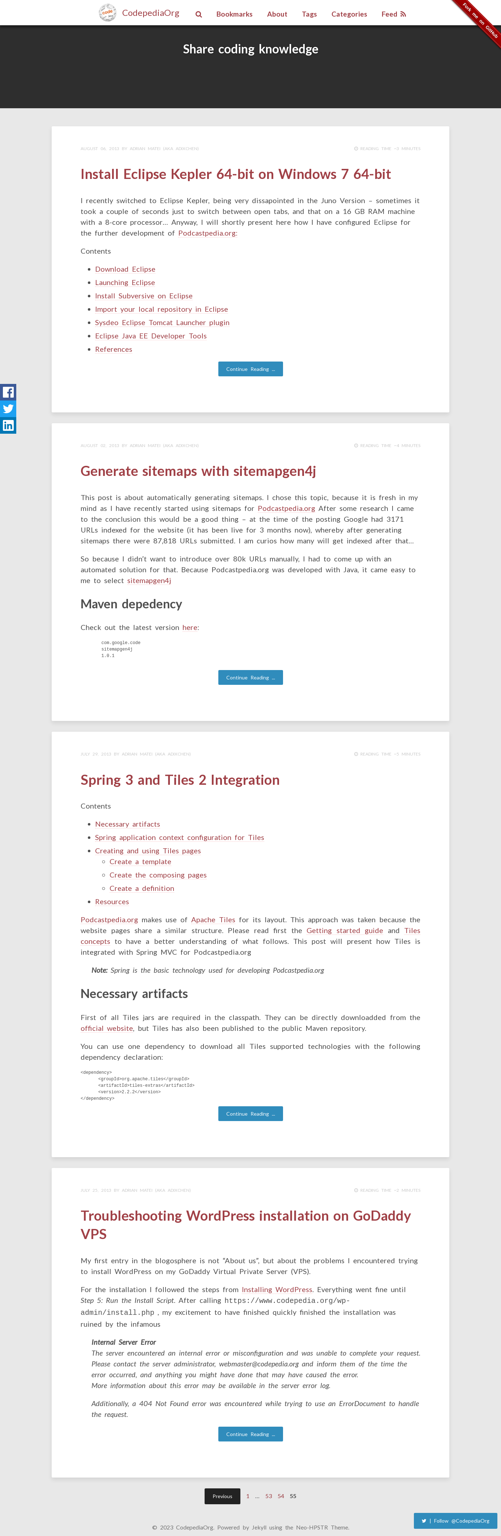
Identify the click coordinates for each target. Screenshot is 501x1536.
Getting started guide (345, 926)
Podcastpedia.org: (207, 231)
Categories (349, 14)
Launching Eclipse (125, 280)
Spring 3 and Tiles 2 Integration (180, 776)
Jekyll (259, 1520)
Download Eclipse (125, 267)
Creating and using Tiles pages (148, 847)
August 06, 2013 (100, 148)
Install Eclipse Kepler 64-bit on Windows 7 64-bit (236, 173)
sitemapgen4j (149, 577)
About (277, 14)
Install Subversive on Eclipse (144, 294)
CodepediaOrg (150, 12)
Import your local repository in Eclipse (161, 307)
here (190, 625)
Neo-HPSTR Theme (322, 1520)
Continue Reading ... (250, 367)
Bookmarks (235, 14)
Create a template (140, 857)
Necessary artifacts (127, 820)
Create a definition (142, 884)
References (113, 347)
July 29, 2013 (96, 751)
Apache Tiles (213, 915)
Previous (222, 1489)
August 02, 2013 (100, 444)
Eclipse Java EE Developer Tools (151, 334)
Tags (309, 14)
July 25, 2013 (96, 1186)
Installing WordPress (277, 1283)
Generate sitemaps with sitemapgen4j (198, 468)
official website (107, 1024)
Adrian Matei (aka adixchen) (164, 148)
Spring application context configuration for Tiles (179, 833)
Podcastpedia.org (286, 505)
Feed (394, 14)
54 (281, 1488)
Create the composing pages (158, 871)
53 (268, 1488)
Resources (112, 897)
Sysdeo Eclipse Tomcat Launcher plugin (162, 320)
